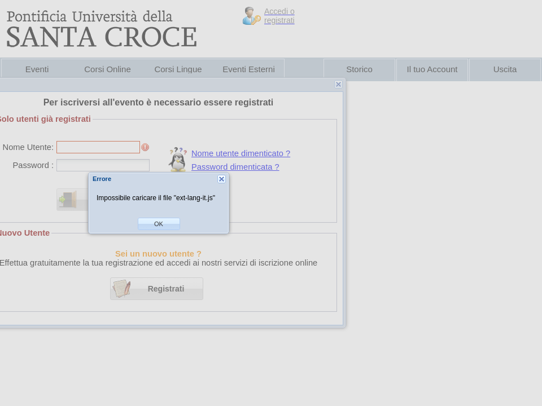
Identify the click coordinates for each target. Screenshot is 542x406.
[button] (159, 224)
